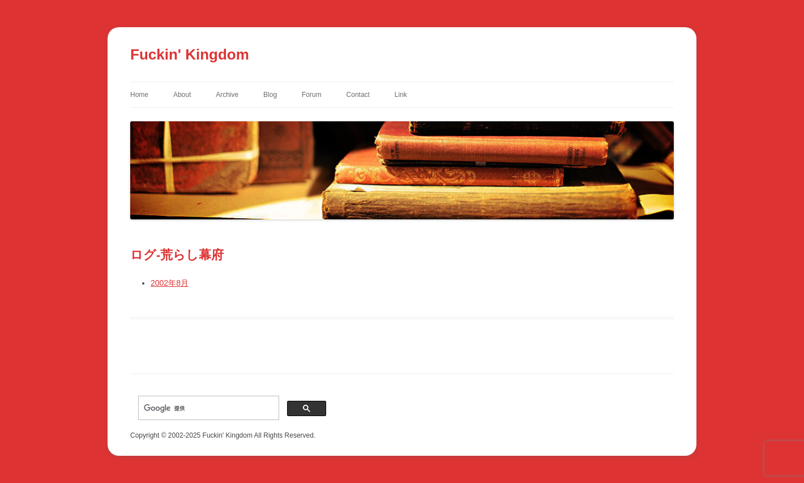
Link (401, 95)
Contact (358, 95)
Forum (312, 95)
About (182, 95)
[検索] (207, 408)
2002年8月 (170, 282)
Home (139, 95)
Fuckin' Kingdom (189, 54)
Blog (270, 95)
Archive (227, 95)
